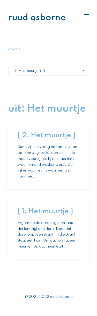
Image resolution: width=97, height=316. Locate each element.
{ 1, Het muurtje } (45, 211)
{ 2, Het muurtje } (46, 135)
